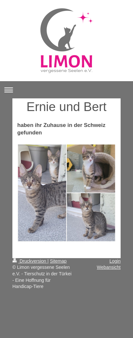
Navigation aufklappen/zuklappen (66, 90)
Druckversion (29, 261)
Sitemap (58, 261)
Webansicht (109, 267)
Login (115, 261)
